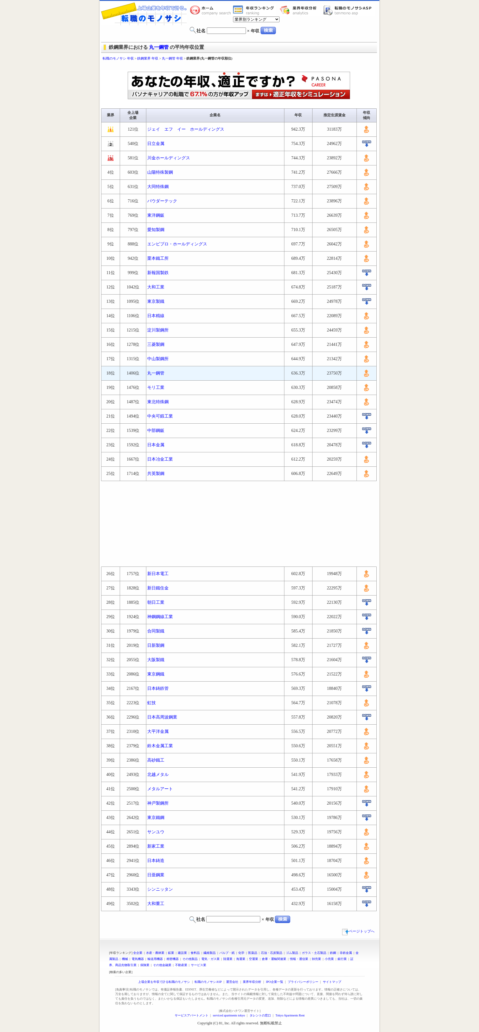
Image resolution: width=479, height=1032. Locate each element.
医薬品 (252, 952)
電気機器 (138, 959)
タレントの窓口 (260, 1015)
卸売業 (316, 959)
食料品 (195, 952)
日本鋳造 (155, 860)
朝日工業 (155, 602)
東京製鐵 (155, 301)
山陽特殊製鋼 (160, 172)
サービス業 (198, 965)
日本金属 (155, 445)
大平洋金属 (158, 731)
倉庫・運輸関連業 (274, 959)
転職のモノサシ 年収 (118, 58)
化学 (241, 952)
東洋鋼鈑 (155, 215)
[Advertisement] (239, 66)
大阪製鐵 (155, 659)
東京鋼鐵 (155, 674)
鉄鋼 (333, 952)
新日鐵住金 (158, 588)
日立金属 (155, 143)
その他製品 (190, 959)
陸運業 (227, 959)
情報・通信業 (299, 959)
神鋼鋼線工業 (160, 616)
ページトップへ (358, 931)
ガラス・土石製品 (314, 952)
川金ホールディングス (168, 158)
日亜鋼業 (155, 875)
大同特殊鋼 (158, 186)
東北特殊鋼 (158, 402)
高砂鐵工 (155, 760)
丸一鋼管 (159, 47)
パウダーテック (162, 201)
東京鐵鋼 (155, 817)
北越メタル (158, 774)
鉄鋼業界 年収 (147, 58)
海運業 (240, 959)
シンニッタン (160, 889)
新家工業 (155, 846)
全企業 (137, 952)
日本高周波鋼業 (162, 717)
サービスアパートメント (191, 1015)
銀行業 (342, 959)
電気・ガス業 (210, 959)
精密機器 (172, 959)
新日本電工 (158, 573)
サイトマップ (332, 981)
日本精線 (155, 315)
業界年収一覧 (254, 10)
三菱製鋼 (155, 344)
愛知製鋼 (155, 229)
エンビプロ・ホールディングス (177, 244)
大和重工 (155, 903)
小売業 (329, 959)
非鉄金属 (346, 952)
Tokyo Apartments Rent (290, 1015)
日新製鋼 (155, 645)
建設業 (182, 952)
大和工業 (155, 287)
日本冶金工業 (160, 459)
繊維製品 (209, 952)
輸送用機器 (155, 959)
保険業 (144, 965)
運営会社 (232, 981)
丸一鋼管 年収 (172, 58)
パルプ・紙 (227, 952)
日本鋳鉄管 (158, 688)
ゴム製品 (292, 952)
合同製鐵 (155, 631)
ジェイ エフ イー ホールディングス (185, 129)
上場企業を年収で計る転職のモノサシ (164, 981)
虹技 (151, 703)
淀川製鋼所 (158, 330)
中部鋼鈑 (155, 430)
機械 (125, 959)
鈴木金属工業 (160, 746)
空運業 (253, 959)
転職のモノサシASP (349, 10)
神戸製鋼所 (158, 803)
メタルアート (160, 789)
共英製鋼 (155, 473)
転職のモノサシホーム (211, 10)
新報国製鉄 (158, 272)
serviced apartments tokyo (229, 1015)
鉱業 (171, 952)
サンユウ (155, 832)
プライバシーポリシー (303, 981)
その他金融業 (162, 965)
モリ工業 (155, 387)
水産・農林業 (155, 952)
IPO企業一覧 (274, 981)
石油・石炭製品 (271, 952)
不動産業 (181, 965)
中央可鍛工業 (160, 416)
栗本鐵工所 (158, 258)
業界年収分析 (301, 10)
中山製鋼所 (158, 359)
